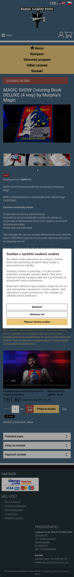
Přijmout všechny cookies (37, 322)
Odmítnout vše (37, 314)
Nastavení (37, 307)
